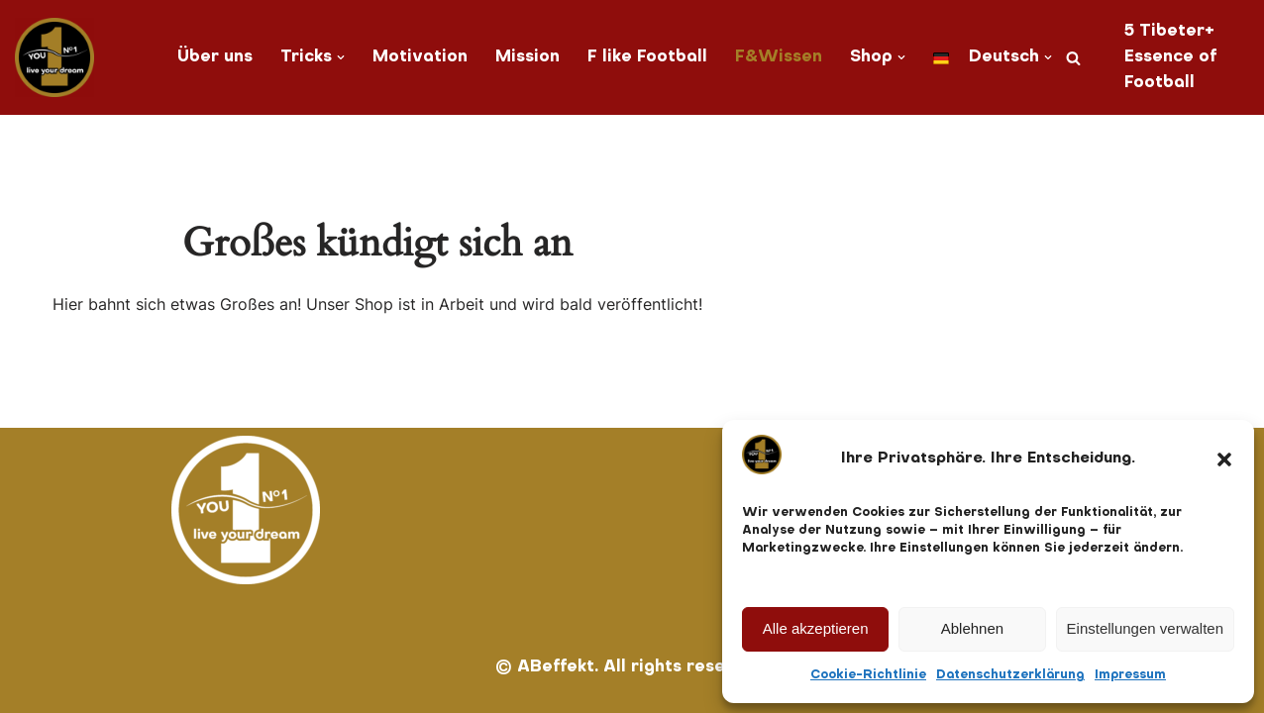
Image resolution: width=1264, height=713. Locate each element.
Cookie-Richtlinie (868, 675)
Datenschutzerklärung (1010, 675)
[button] (1224, 459)
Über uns (215, 57)
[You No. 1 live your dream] (54, 57)
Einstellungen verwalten (1145, 628)
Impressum (1130, 675)
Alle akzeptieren (816, 628)
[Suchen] (1073, 58)
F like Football (647, 57)
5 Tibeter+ (1169, 32)
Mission (527, 57)
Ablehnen (972, 628)
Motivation (420, 57)
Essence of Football (1170, 70)
